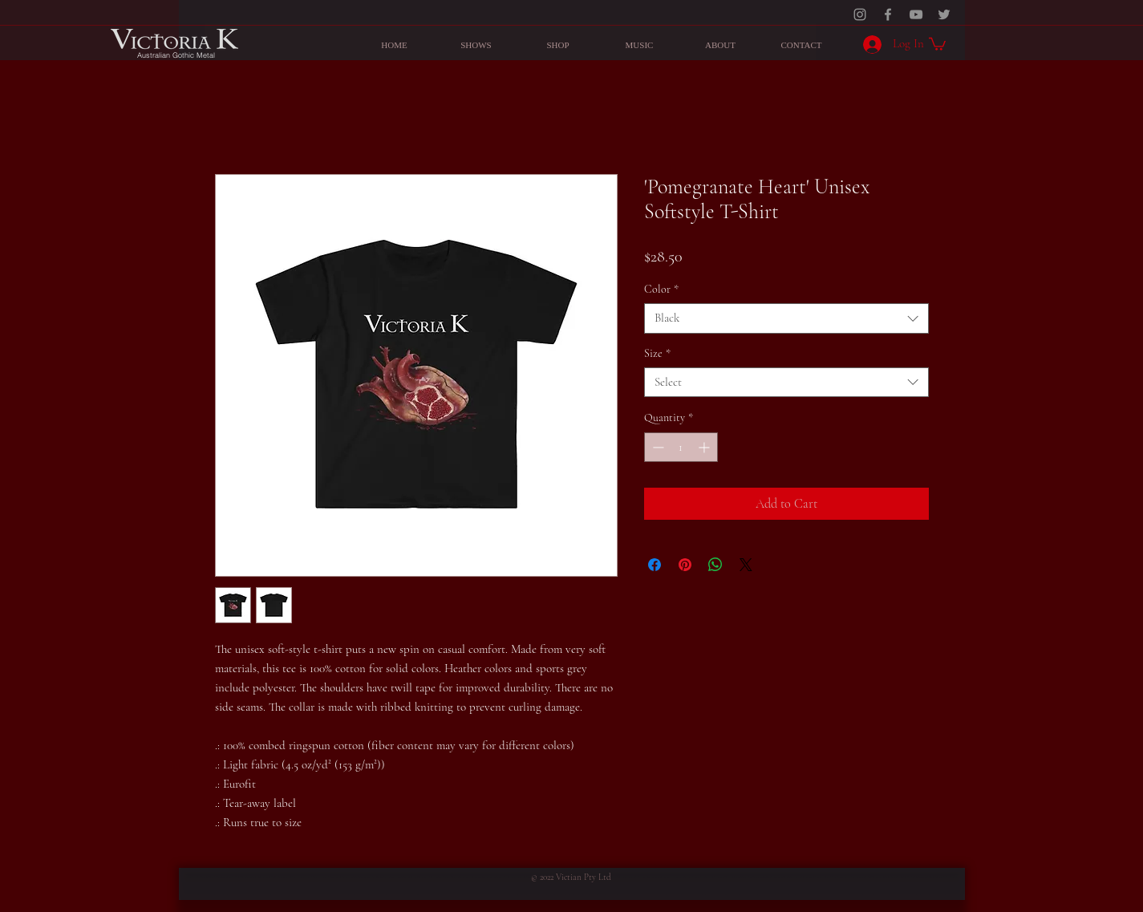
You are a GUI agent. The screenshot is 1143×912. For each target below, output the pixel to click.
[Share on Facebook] (654, 564)
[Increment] (705, 447)
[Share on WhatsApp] (715, 564)
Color (661, 289)
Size (657, 353)
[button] (937, 43)
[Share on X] (746, 564)
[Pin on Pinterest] (685, 564)
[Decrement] (656, 447)
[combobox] (786, 318)
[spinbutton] (681, 447)
